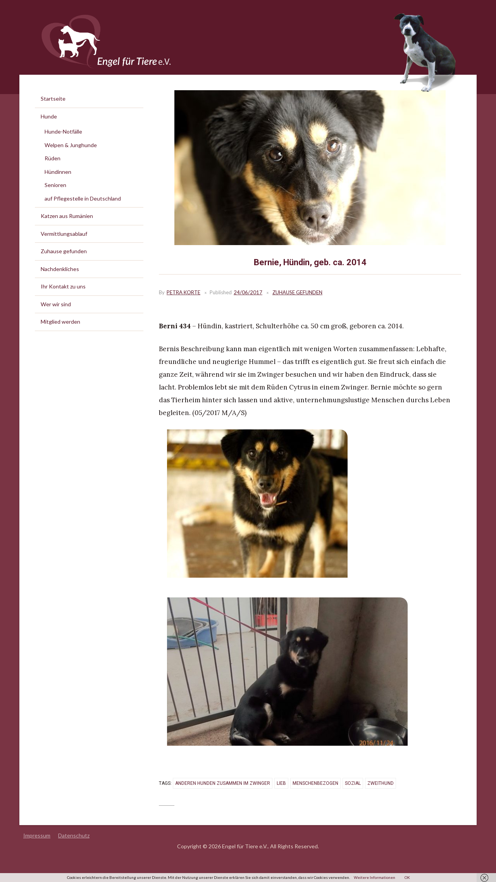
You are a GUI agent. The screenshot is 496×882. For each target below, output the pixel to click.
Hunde (49, 116)
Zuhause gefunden (297, 292)
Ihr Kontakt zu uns (63, 286)
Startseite (53, 98)
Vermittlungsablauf (64, 233)
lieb (281, 783)
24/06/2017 (248, 292)
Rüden (52, 158)
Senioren (55, 185)
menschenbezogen (315, 783)
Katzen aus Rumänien (67, 216)
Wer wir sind (56, 304)
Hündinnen (58, 171)
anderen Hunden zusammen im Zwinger (222, 783)
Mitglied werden (60, 321)
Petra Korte (183, 292)
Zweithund (380, 783)
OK (407, 877)
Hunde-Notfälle (63, 131)
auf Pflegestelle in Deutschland (83, 198)
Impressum (36, 835)
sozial (353, 783)
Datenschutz (74, 835)
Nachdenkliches (60, 269)
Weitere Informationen (374, 877)
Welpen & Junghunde (71, 145)
